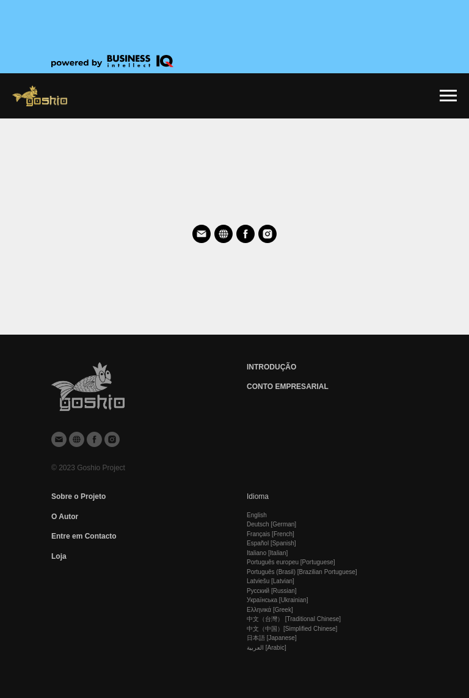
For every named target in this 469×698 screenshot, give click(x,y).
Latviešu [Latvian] (270, 581)
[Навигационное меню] (448, 96)
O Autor (64, 516)
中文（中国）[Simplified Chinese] (292, 628)
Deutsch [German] (271, 524)
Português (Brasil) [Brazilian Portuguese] (302, 572)
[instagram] (267, 234)
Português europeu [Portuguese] (291, 562)
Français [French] (270, 534)
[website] (223, 234)
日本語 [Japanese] (272, 637)
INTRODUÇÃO (271, 367)
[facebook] (245, 234)
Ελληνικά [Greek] (270, 609)
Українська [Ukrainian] (277, 600)
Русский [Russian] (272, 590)
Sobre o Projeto (78, 496)
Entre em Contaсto (84, 536)
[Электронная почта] (201, 234)
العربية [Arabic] (266, 647)
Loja (59, 556)
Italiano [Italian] (267, 553)
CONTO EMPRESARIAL (288, 386)
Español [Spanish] (271, 543)
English (257, 515)
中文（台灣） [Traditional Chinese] (294, 619)
